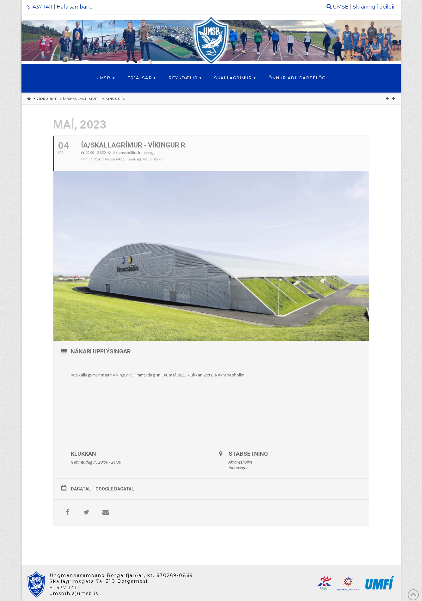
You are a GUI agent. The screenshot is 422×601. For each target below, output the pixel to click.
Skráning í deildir (374, 7)
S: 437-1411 (39, 7)
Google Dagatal (114, 488)
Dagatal (81, 488)
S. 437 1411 (65, 588)
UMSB (341, 7)
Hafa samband (75, 7)
